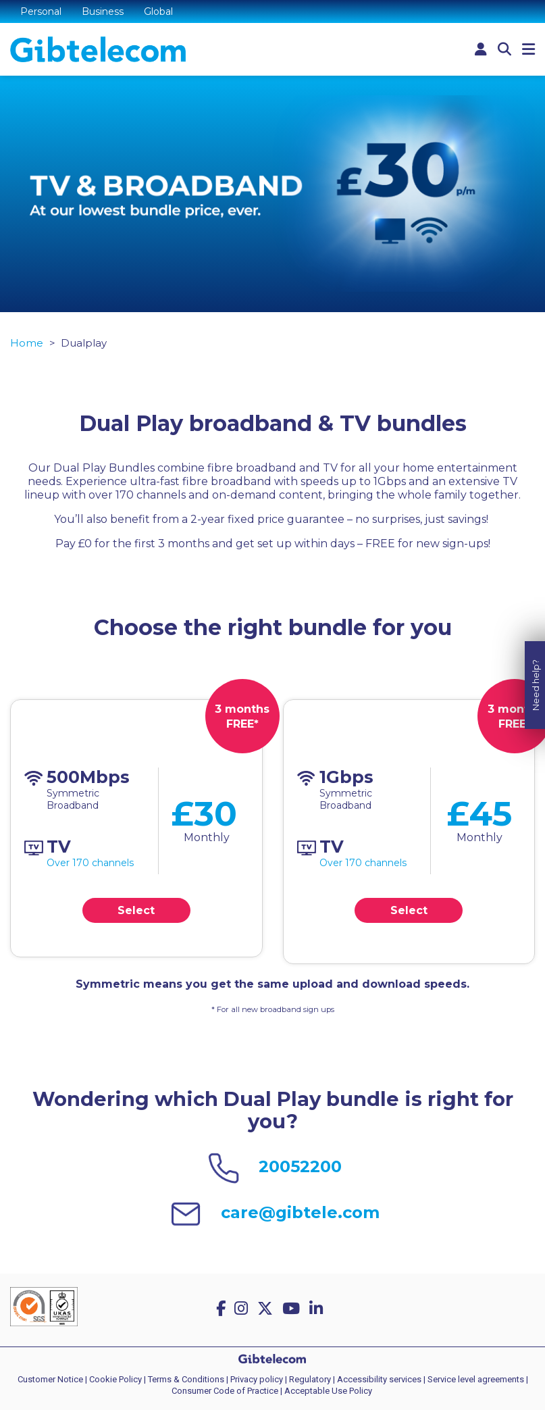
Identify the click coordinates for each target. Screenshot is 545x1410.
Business (103, 11)
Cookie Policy (115, 1379)
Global (158, 11)
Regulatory (310, 1379)
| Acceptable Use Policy (326, 1391)
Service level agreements (475, 1379)
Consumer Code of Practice (225, 1391)
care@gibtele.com (300, 1212)
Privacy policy (256, 1379)
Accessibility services (379, 1379)
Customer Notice (50, 1379)
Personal (40, 11)
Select (136, 910)
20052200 (300, 1166)
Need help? (535, 664)
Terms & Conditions (186, 1379)
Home (26, 342)
